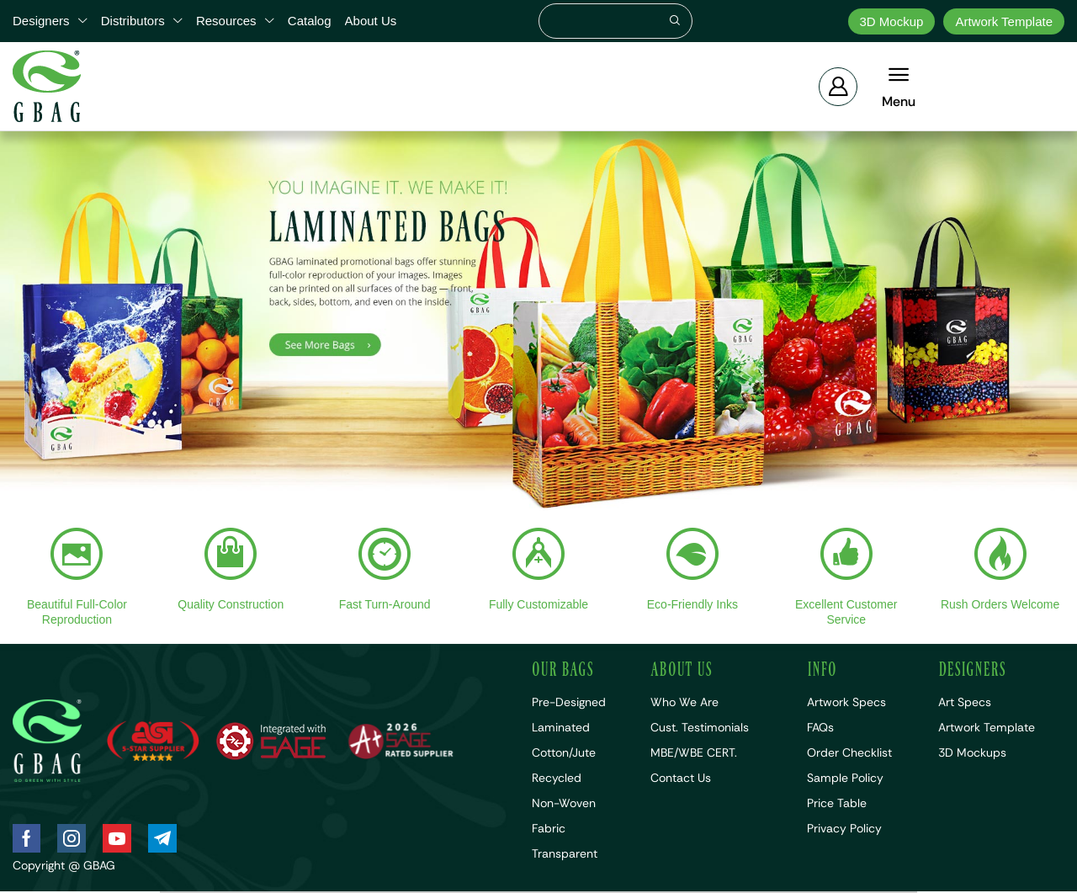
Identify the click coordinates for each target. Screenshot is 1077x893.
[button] (838, 86)
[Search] (675, 21)
